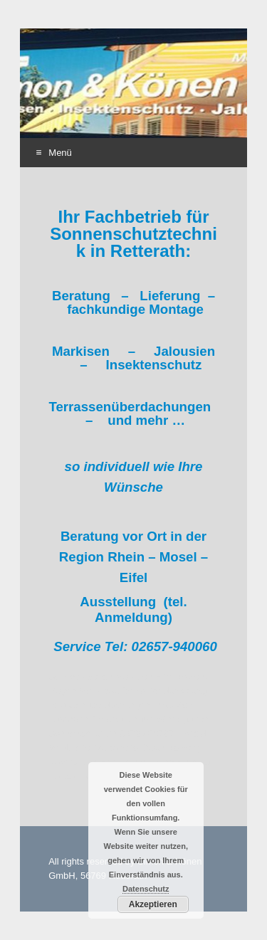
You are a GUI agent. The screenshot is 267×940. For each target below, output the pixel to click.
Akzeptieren (153, 904)
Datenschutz (145, 888)
